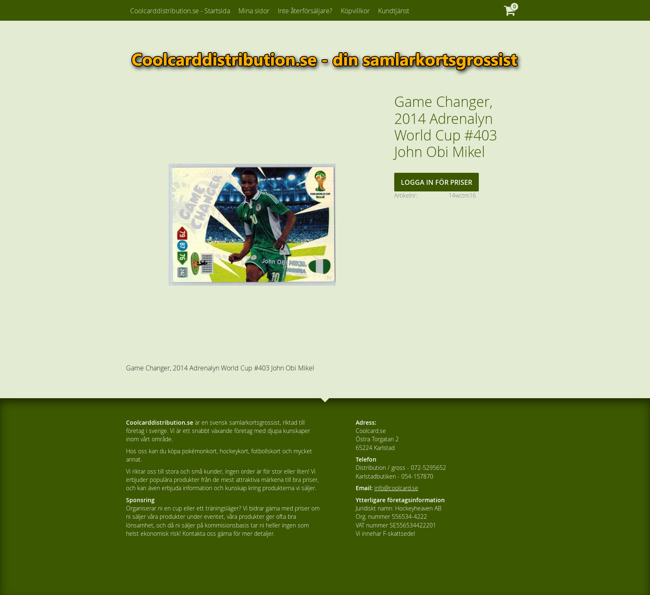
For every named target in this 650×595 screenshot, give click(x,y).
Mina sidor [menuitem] (253, 10)
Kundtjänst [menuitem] (393, 10)
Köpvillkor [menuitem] (355, 10)
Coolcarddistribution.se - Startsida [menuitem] (180, 10)
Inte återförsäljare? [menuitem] (305, 10)
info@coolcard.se (396, 488)
